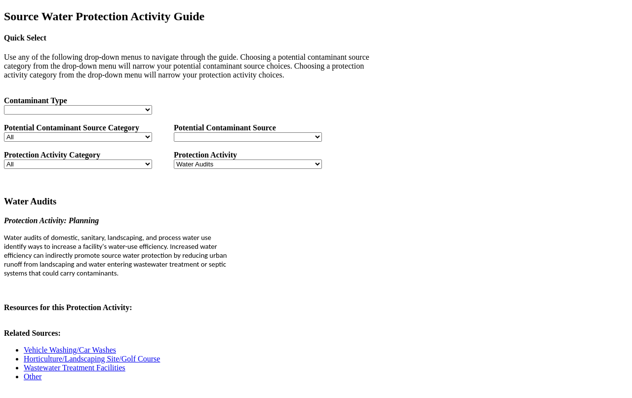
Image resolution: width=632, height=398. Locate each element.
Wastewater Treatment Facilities (74, 367)
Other (32, 376)
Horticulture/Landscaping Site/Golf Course (92, 359)
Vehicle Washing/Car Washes (70, 350)
